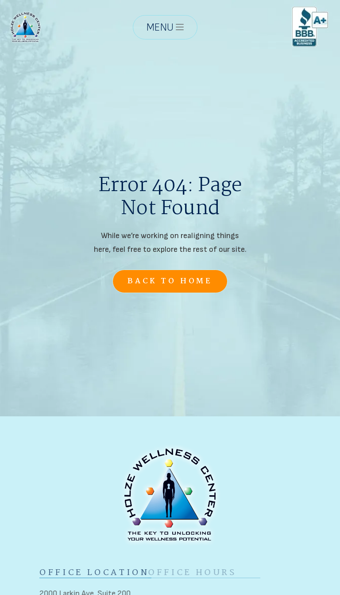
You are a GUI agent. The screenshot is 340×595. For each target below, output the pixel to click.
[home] (25, 26)
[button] (165, 26)
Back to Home (170, 281)
